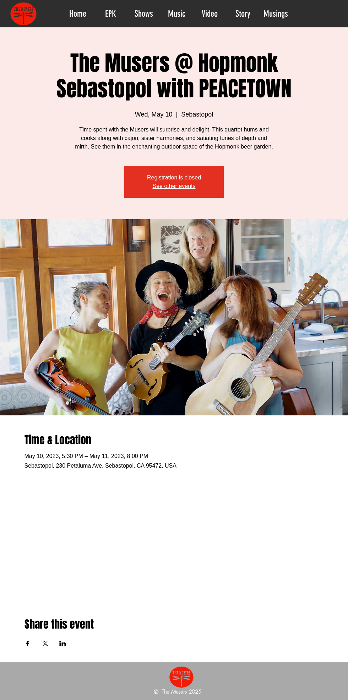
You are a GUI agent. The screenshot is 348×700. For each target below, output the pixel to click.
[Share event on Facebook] (28, 643)
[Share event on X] (45, 643)
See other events (174, 186)
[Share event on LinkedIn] (62, 643)
